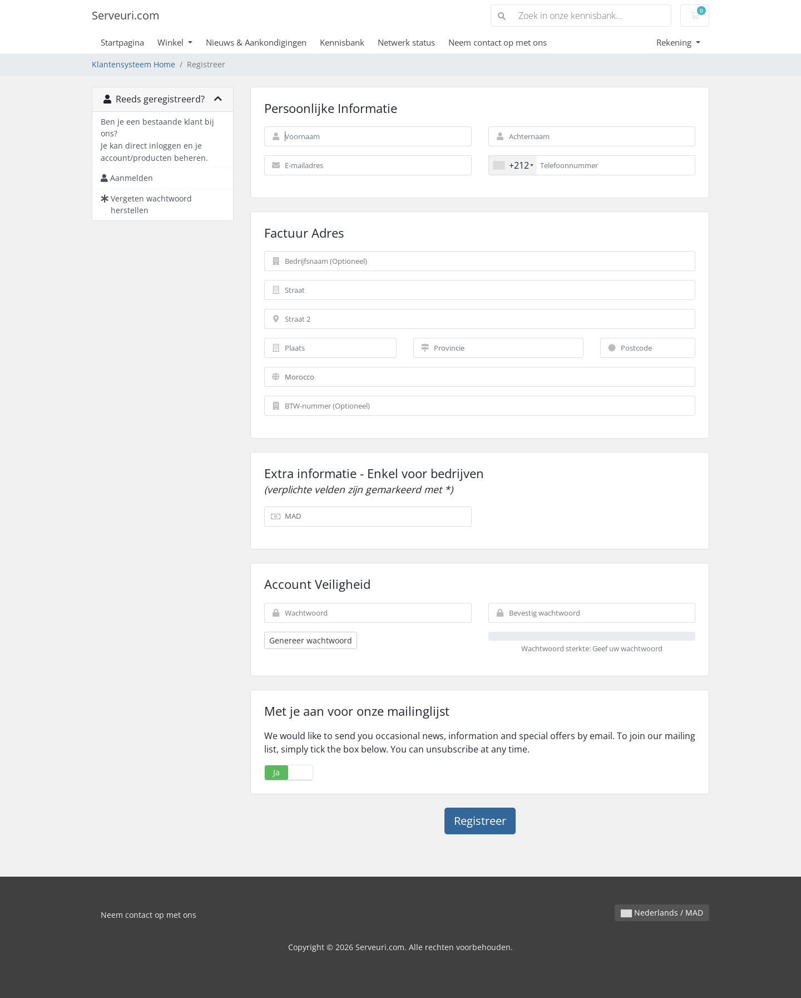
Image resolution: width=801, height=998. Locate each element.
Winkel (171, 42)
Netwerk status (406, 42)
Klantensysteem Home (133, 64)
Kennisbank (342, 42)
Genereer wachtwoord (310, 640)
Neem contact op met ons (497, 42)
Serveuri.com (126, 15)
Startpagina (122, 42)
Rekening (675, 42)
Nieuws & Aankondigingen (256, 42)
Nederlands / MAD (662, 912)
